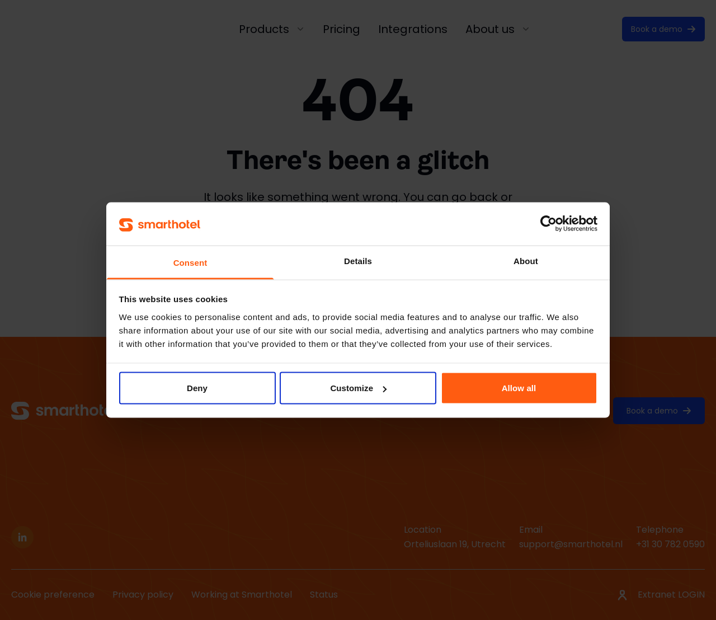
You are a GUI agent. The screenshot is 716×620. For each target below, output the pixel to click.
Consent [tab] (190, 262)
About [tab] (526, 260)
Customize (358, 388)
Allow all (519, 388)
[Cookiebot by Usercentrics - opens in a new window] (548, 223)
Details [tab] (358, 260)
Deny (197, 388)
